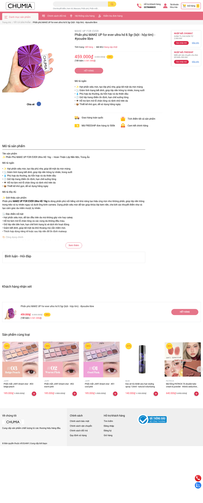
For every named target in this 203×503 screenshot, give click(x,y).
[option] (20, 369)
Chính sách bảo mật (79, 421)
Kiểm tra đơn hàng (113, 16)
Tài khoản (174, 4)
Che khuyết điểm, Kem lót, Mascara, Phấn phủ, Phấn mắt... (76, 9)
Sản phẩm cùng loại (16, 334)
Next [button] (200, 369)
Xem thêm (74, 245)
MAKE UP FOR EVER (87, 31)
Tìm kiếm (108, 421)
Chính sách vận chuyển (81, 426)
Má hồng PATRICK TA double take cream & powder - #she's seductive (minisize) (181, 387)
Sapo (44, 443)
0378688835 (150, 7)
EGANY (25, 443)
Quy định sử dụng (78, 435)
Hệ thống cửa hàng (85, 16)
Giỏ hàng (108, 435)
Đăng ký (107, 430)
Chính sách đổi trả (56, 16)
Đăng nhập (174, 7)
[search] (112, 4)
